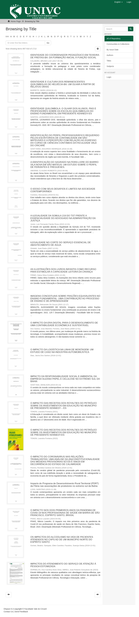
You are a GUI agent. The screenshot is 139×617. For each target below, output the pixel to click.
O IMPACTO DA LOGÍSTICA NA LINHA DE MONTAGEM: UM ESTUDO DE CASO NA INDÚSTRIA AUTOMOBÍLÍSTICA (62, 350)
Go (48, 43)
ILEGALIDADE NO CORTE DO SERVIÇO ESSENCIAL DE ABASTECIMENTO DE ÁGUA (60, 243)
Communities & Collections (118, 44)
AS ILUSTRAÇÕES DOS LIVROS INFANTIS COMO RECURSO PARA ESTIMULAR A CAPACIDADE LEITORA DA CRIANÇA (63, 270)
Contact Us (8, 612)
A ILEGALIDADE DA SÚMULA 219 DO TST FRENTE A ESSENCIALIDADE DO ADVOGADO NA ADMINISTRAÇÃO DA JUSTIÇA (63, 218)
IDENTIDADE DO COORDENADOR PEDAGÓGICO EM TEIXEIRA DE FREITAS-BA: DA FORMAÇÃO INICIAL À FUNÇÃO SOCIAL (64, 56)
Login (109, 77)
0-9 (7, 36)
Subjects (110, 66)
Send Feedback (21, 612)
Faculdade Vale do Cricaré (35, 609)
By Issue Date (113, 50)
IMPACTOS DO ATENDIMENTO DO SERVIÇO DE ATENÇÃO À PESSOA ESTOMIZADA (63, 565)
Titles (109, 61)
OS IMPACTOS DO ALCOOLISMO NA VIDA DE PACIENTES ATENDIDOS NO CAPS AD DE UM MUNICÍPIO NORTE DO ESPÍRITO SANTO (61, 539)
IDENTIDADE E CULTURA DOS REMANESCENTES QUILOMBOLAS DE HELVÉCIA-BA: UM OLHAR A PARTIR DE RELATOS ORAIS (62, 84)
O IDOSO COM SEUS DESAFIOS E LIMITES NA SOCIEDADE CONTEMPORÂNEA (62, 190)
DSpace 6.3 (9, 609)
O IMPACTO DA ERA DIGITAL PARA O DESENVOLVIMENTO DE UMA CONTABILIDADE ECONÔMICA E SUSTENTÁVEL (64, 324)
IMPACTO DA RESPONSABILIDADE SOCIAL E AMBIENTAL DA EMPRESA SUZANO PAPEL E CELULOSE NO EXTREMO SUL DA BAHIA (65, 379)
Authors (110, 55)
